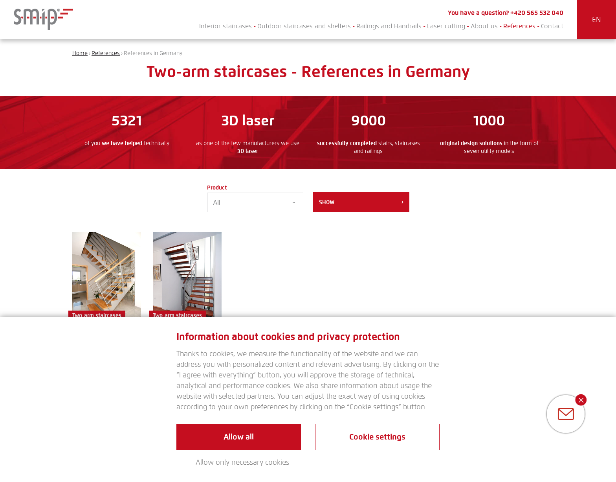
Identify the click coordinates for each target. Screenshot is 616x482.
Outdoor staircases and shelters (304, 26)
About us (484, 26)
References (519, 26)
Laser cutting (446, 26)
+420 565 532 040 (536, 13)
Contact (552, 26)
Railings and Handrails (389, 26)
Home (80, 53)
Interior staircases (225, 26)
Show (361, 202)
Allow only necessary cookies (242, 462)
